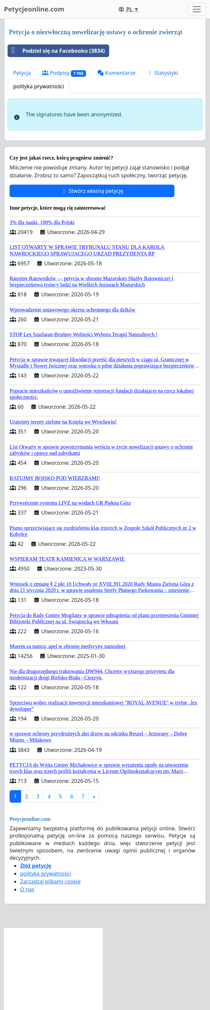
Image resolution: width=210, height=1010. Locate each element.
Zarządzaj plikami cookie (50, 881)
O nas (27, 889)
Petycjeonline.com (34, 9)
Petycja (22, 72)
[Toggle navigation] (197, 9)
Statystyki (162, 72)
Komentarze (116, 72)
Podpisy (64, 73)
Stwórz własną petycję (92, 190)
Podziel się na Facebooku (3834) (56, 51)
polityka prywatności (38, 86)
